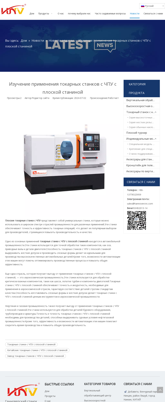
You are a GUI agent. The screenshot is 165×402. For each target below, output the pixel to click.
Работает (113, 97)
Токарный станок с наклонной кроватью (143, 112)
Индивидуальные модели (142, 138)
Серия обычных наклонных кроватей (144, 127)
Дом (47, 391)
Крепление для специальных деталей (144, 148)
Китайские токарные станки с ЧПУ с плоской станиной (37, 350)
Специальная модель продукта (144, 144)
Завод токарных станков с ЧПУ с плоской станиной (35, 355)
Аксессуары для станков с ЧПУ (143, 159)
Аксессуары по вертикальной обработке (143, 171)
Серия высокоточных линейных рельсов (144, 117)
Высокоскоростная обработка (143, 106)
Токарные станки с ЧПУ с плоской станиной (31, 344)
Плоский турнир (136, 132)
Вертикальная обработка (142, 100)
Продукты (50, 395)
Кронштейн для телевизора (143, 165)
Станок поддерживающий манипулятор (144, 153)
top (160, 390)
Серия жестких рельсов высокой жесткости (144, 122)
